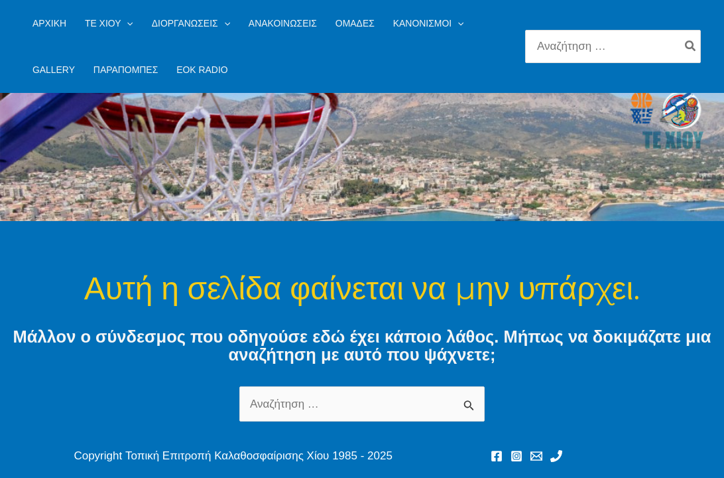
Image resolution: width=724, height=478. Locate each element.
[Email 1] (536, 456)
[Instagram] (516, 456)
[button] (109, 23)
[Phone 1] (556, 456)
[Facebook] (497, 456)
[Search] (690, 46)
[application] (127, 23)
